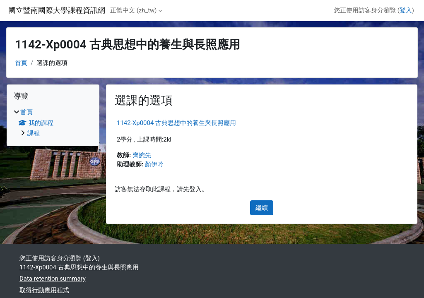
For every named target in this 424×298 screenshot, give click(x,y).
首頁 (21, 63)
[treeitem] (53, 123)
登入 (406, 10)
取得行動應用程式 (44, 290)
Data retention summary (52, 278)
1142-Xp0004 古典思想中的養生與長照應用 (176, 123)
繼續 (261, 207)
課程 (33, 133)
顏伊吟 (154, 164)
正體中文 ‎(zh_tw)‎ (133, 10)
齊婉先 (141, 155)
